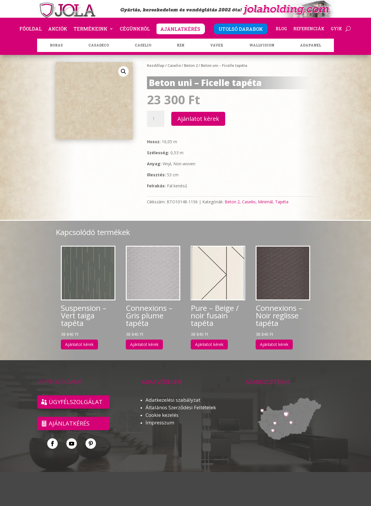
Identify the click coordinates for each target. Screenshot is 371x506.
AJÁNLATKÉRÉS (180, 29)
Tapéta (281, 201)
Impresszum (160, 422)
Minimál (265, 201)
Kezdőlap (155, 65)
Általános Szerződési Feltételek (181, 407)
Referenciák (308, 29)
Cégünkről (135, 29)
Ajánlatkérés (69, 423)
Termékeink (91, 29)
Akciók (57, 29)
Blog (281, 29)
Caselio (174, 65)
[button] (123, 71)
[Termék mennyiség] (155, 119)
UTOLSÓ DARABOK (241, 29)
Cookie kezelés (162, 415)
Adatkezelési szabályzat (173, 399)
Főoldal (30, 29)
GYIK (336, 29)
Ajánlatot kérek (198, 119)
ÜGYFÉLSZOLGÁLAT (76, 402)
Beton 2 (191, 65)
